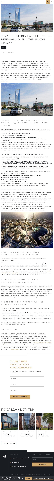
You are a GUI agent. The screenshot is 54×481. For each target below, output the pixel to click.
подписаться (42, 464)
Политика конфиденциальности (43, 478)
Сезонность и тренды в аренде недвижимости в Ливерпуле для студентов (27, 435)
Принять (28, 478)
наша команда (15, 349)
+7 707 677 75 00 (25, 2)
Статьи (4, 47)
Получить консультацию (20, 396)
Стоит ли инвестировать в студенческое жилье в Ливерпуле (9, 435)
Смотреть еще (9, 443)
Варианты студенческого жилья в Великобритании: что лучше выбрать (44, 435)
